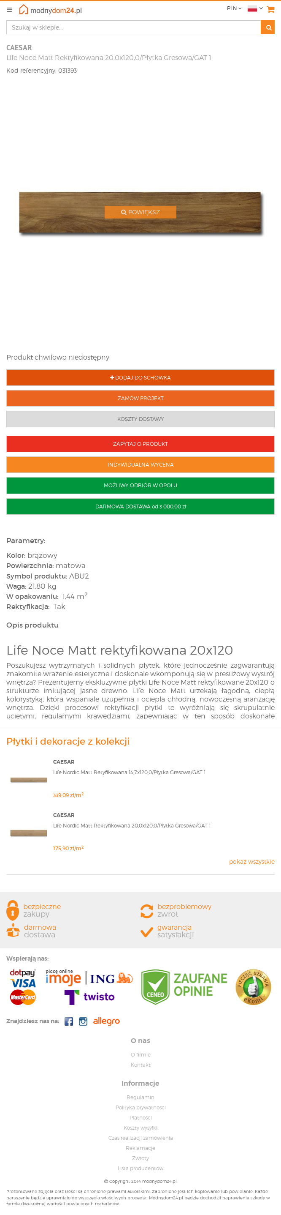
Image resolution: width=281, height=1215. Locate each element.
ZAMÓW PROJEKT (141, 398)
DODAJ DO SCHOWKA (140, 377)
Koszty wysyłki (140, 1128)
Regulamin (140, 1097)
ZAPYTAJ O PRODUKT (140, 444)
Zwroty (140, 1158)
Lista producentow (140, 1168)
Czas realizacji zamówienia (140, 1138)
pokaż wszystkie (252, 861)
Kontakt (141, 1065)
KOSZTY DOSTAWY (140, 419)
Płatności (141, 1117)
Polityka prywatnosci (141, 1107)
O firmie (141, 1054)
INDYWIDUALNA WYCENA (141, 464)
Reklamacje (140, 1148)
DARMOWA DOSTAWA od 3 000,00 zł (140, 506)
